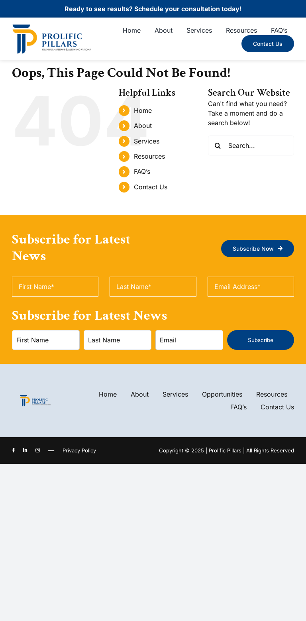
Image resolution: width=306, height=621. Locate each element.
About (143, 126)
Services (146, 141)
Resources (149, 156)
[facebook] (13, 450)
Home (143, 110)
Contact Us (150, 187)
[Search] (218, 145)
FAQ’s (142, 171)
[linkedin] (25, 450)
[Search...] (251, 145)
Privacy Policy (79, 450)
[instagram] (37, 450)
